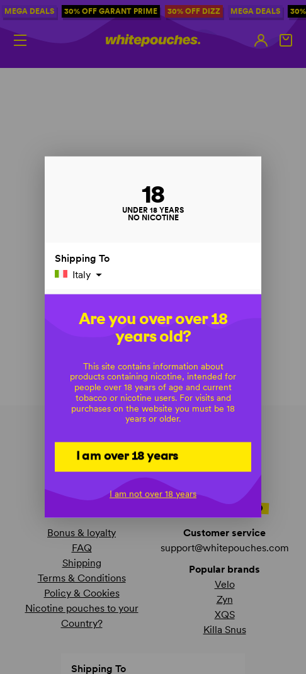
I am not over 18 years (153, 493)
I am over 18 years (127, 455)
